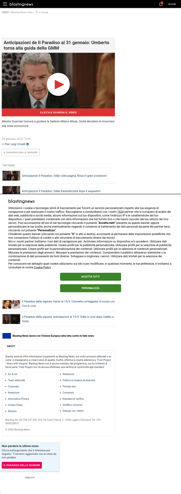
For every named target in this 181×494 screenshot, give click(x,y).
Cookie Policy (42, 267)
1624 (120, 211)
